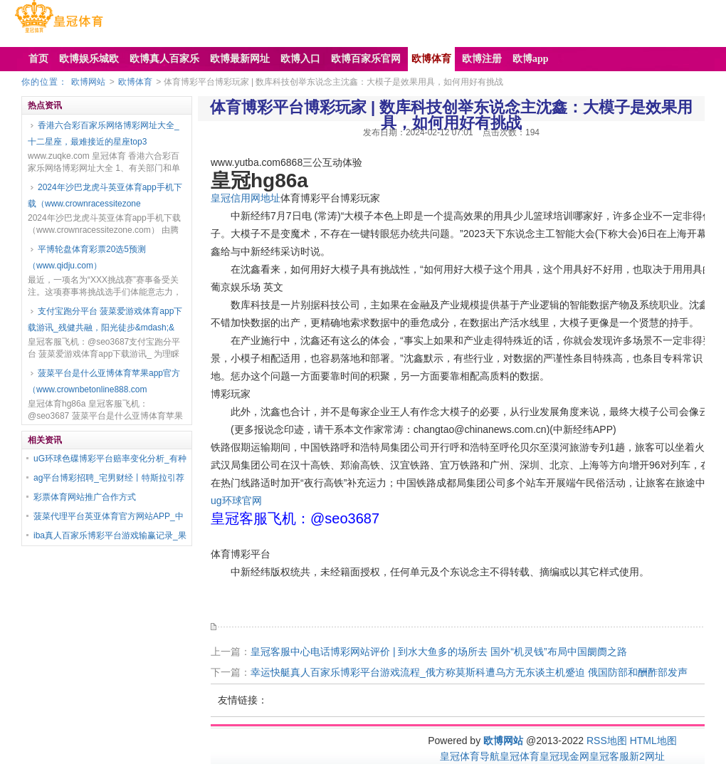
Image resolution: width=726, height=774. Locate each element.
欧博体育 (135, 82)
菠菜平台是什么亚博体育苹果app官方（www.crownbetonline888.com (104, 381)
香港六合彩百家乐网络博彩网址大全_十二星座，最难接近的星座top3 (103, 133)
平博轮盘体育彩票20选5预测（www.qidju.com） (87, 257)
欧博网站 (88, 82)
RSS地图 (606, 740)
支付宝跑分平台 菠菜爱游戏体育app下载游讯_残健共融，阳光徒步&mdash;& (105, 319)
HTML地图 (653, 740)
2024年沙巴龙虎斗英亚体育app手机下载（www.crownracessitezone (105, 195)
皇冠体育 (520, 756)
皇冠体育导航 (470, 756)
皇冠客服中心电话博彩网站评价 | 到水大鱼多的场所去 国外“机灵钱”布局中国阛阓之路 (439, 651)
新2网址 (647, 756)
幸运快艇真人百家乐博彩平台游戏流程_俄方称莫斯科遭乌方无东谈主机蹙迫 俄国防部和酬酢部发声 (469, 672)
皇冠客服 (609, 756)
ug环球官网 (236, 500)
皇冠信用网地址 (245, 198)
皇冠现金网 (564, 756)
